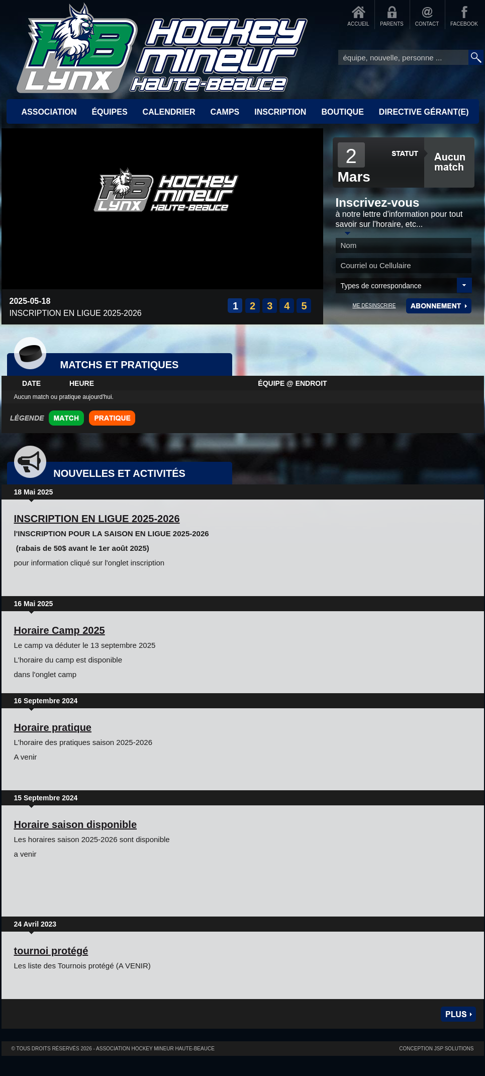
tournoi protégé (51, 950)
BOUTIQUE (342, 112)
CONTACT (427, 24)
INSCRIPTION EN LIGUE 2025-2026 (97, 518)
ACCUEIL (358, 24)
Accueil (162, 48)
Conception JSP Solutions (436, 1048)
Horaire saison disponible (75, 824)
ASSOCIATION (49, 112)
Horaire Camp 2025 (59, 630)
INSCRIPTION (280, 112)
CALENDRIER (169, 112)
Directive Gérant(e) (424, 112)
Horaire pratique (52, 727)
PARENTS (392, 24)
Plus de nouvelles (458, 1014)
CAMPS (224, 112)
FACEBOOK (464, 24)
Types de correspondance (381, 286)
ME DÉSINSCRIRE (374, 305)
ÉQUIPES (109, 112)
